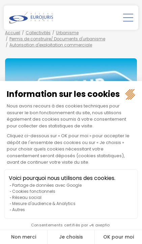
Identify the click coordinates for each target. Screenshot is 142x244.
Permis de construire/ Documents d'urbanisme (57, 39)
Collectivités (38, 33)
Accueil (12, 33)
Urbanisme (67, 33)
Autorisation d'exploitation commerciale (50, 45)
